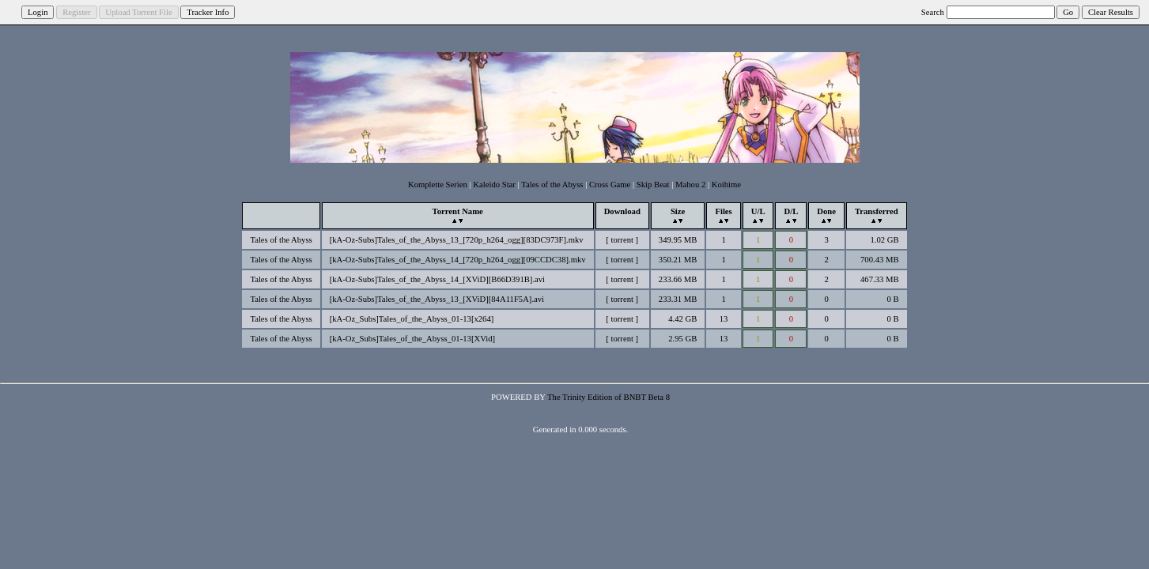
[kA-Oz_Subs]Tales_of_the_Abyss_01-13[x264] (412, 319)
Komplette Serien (437, 184)
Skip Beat (653, 184)
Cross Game (609, 184)
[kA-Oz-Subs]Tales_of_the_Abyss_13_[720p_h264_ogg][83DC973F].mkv (457, 240)
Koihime (726, 184)
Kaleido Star (494, 184)
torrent (622, 240)
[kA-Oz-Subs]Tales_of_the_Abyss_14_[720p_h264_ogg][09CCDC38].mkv (458, 259)
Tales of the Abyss (552, 184)
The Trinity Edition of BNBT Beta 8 (608, 397)
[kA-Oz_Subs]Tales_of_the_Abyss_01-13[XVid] (412, 338)
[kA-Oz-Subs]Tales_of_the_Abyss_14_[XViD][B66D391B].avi (437, 279)
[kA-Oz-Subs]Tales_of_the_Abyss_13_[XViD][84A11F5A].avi (437, 299)
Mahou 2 (690, 184)
